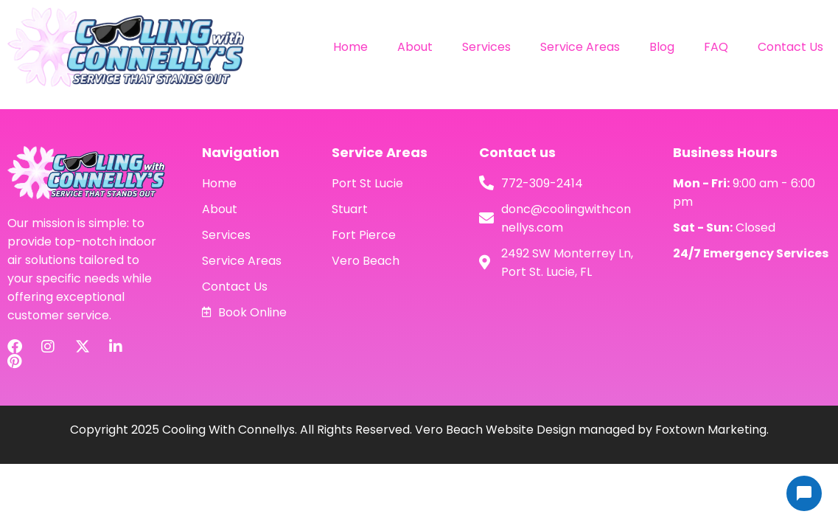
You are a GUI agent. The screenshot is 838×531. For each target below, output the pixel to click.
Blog (661, 46)
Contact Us (790, 46)
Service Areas (580, 46)
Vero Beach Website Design (495, 429)
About (415, 46)
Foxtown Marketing (711, 429)
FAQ (716, 46)
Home (350, 46)
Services (486, 46)
